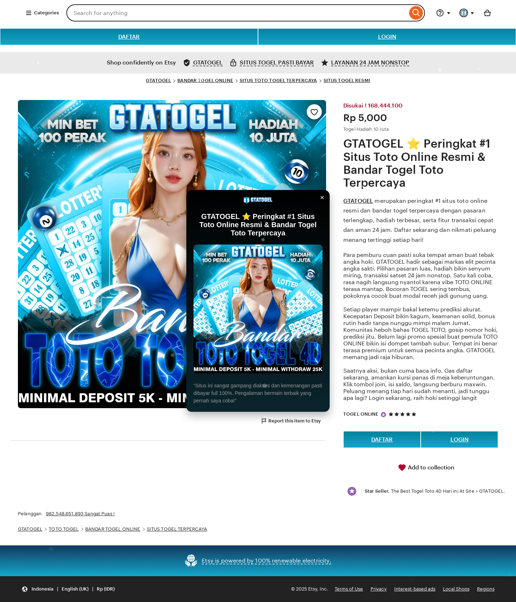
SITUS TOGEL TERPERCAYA (177, 529)
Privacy (379, 589)
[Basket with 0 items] (487, 13)
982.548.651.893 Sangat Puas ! (80, 513)
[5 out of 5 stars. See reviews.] (403, 414)
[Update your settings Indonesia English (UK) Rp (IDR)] (68, 589)
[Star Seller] (383, 414)
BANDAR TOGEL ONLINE (205, 80)
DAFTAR (129, 36)
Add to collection (426, 467)
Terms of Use (349, 589)
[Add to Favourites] (314, 111)
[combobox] (236, 13)
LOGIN (387, 36)
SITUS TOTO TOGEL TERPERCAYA (278, 80)
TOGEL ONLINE (361, 414)
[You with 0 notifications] (467, 13)
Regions (485, 589)
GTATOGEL (158, 80)
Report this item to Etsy (291, 421)
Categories (42, 13)
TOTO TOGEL (63, 529)
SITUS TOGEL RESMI (347, 80)
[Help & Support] (443, 13)
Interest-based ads (414, 589)
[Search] (416, 13)
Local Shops (456, 589)
